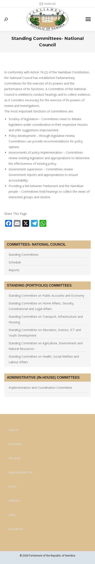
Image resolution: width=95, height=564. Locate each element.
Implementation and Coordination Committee (40, 388)
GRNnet (14, 501)
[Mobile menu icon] (88, 19)
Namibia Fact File (21, 472)
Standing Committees (24, 255)
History (13, 430)
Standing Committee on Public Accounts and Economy (46, 295)
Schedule (15, 262)
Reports (14, 270)
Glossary (15, 458)
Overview (15, 444)
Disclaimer (16, 529)
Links (12, 515)
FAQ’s (13, 486)
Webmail (47, 4)
